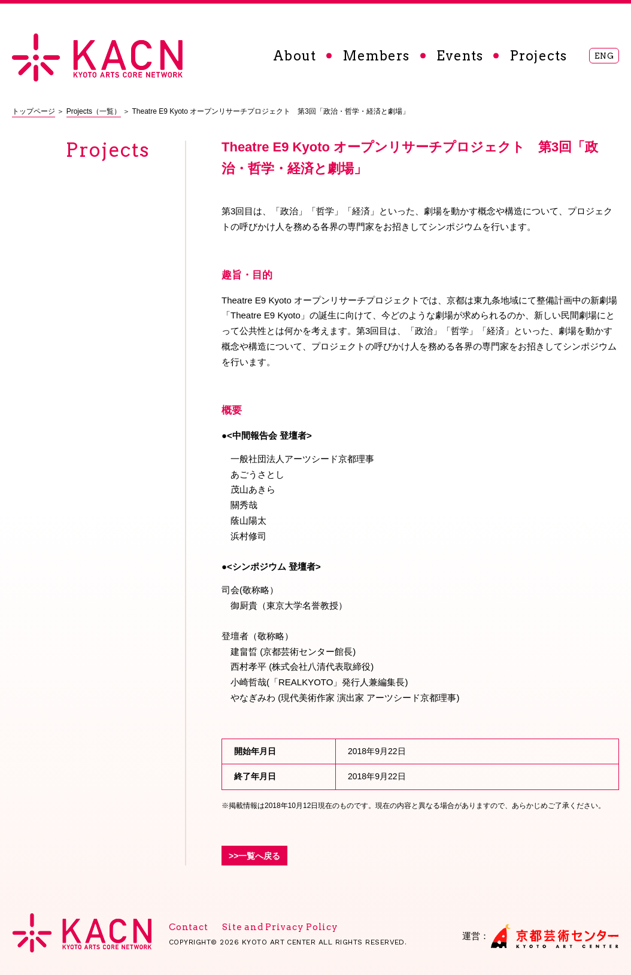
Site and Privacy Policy (280, 927)
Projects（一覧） (93, 111)
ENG (604, 55)
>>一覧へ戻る (254, 856)
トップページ (33, 111)
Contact (188, 927)
